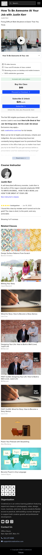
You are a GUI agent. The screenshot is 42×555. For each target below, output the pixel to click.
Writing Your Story (8, 283)
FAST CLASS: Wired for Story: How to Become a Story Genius (19, 410)
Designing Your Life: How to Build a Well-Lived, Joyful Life (19, 345)
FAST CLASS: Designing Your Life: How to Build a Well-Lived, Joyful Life (20, 377)
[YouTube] (3, 521)
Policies (21, 552)
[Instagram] (11, 521)
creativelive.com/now (13, 130)
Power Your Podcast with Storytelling (15, 441)
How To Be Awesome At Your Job (15, 56)
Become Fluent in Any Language (13, 472)
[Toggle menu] (39, 3)
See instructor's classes (10, 197)
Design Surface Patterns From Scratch (15, 253)
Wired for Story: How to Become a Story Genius (19, 314)
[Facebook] (7, 521)
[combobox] (22, 3)
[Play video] (21, 40)
